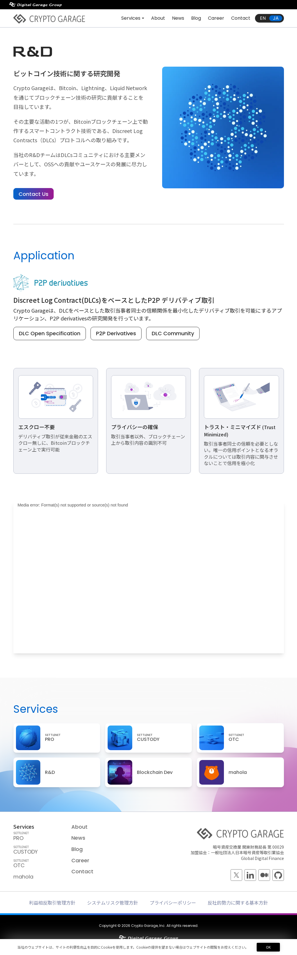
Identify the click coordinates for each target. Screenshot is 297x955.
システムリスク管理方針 (112, 902)
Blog (196, 18)
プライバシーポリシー (173, 902)
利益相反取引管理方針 (52, 902)
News (178, 18)
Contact (240, 18)
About (158, 18)
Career (216, 18)
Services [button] (130, 18)
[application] (148, 584)
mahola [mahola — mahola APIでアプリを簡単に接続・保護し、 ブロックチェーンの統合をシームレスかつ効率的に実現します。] (23, 876)
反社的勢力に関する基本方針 (238, 902)
